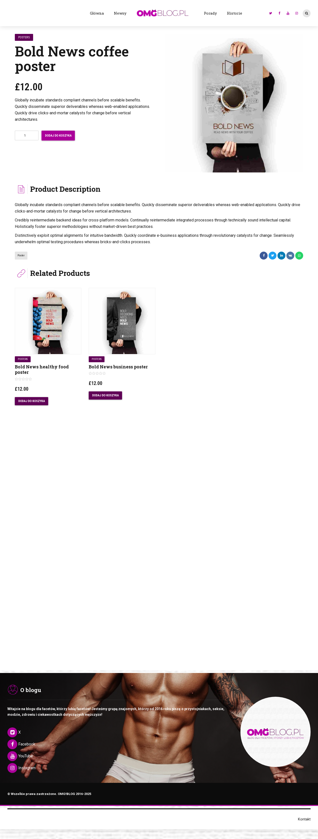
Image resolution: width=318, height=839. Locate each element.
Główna (97, 13)
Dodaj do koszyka (60, 135)
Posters (24, 37)
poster (21, 255)
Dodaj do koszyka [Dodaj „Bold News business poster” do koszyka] (105, 395)
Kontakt (304, 821)
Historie (234, 13)
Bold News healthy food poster (42, 369)
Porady (210, 13)
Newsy (120, 13)
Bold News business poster (118, 367)
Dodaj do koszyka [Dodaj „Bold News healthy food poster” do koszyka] (31, 401)
